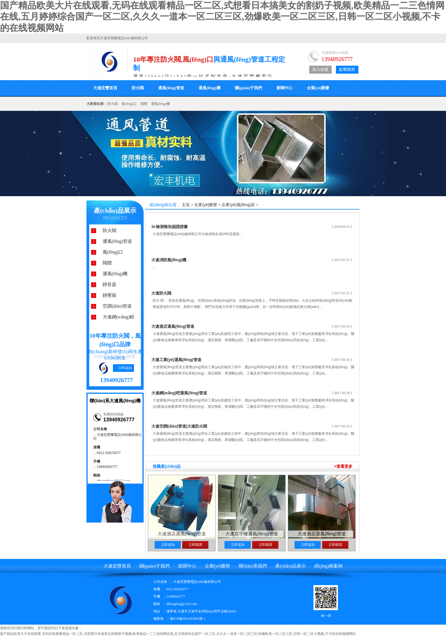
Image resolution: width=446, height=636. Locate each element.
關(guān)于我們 (248, 88)
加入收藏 (320, 69)
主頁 (186, 204)
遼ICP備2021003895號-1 (187, 619)
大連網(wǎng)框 (118, 316)
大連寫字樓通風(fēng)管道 (251, 533)
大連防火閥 (161, 293)
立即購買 (195, 545)
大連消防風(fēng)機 (168, 260)
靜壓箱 (109, 295)
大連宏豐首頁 (105, 88)
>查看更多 (343, 466)
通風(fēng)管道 (171, 88)
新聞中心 (284, 88)
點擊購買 (347, 69)
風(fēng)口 (129, 104)
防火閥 (138, 88)
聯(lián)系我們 (253, 566)
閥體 (144, 104)
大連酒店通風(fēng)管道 (172, 326)
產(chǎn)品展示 (115, 210)
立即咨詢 (125, 368)
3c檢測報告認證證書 (169, 226)
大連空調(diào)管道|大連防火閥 (179, 426)
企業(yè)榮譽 (318, 88)
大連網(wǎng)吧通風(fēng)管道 (179, 393)
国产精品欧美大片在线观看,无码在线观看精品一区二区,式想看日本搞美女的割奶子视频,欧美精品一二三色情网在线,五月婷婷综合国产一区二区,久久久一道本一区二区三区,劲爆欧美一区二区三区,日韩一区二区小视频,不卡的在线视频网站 (222, 16)
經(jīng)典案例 (328, 566)
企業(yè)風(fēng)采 (238, 204)
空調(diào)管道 (117, 306)
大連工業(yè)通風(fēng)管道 (176, 359)
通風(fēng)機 (209, 88)
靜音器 (109, 284)
